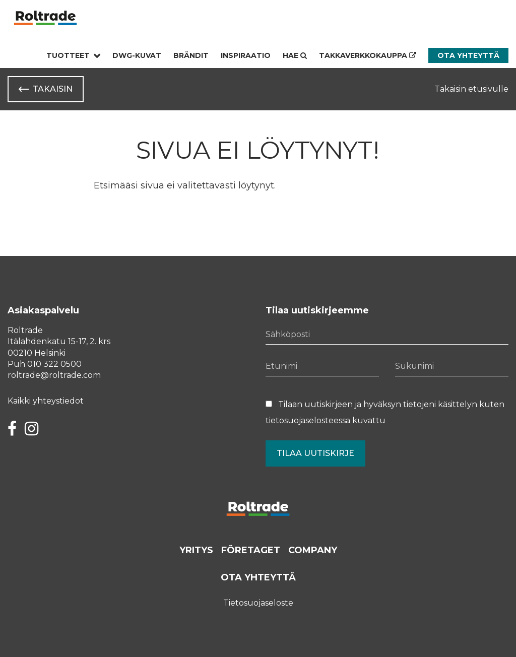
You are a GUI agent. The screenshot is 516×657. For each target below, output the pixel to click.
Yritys (196, 550)
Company (312, 550)
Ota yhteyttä (468, 55)
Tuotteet (68, 55)
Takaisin (53, 89)
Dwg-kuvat (136, 55)
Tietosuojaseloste (258, 603)
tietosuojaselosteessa (308, 420)
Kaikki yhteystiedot (46, 401)
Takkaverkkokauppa (367, 55)
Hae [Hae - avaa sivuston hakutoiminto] (295, 55)
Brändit (191, 55)
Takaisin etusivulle (471, 89)
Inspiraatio (246, 55)
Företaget (250, 550)
